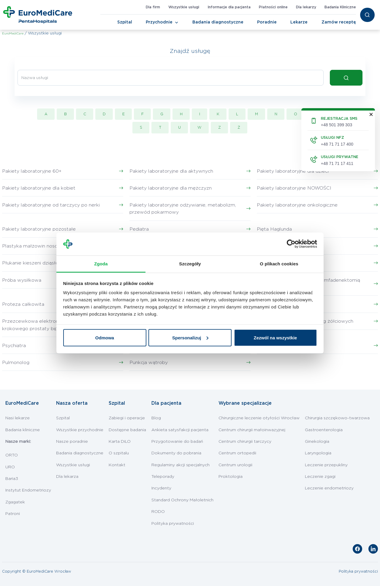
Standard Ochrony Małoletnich (182, 500)
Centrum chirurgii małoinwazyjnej (251, 430)
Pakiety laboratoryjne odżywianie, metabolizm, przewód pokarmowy (182, 209)
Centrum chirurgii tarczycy (244, 442)
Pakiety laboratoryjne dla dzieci (293, 171)
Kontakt (117, 465)
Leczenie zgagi (320, 477)
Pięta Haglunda (274, 229)
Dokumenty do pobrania (176, 453)
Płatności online (273, 7)
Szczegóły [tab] (190, 263)
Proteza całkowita (23, 304)
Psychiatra (14, 345)
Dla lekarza (67, 477)
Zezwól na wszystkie (275, 337)
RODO (158, 512)
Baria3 (11, 479)
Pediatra (139, 229)
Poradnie (267, 22)
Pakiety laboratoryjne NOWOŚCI (294, 188)
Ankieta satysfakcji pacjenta (179, 430)
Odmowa (104, 337)
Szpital (124, 22)
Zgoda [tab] (101, 263)
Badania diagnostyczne (217, 22)
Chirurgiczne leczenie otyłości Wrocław (259, 418)
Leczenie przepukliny (326, 465)
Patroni (12, 514)
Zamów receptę (339, 22)
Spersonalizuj (190, 337)
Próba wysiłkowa (21, 280)
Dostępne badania (127, 430)
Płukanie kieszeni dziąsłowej (34, 263)
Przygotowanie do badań (177, 442)
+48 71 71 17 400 (337, 144)
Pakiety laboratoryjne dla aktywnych (171, 171)
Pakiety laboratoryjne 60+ (31, 171)
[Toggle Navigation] (177, 23)
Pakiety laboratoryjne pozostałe (39, 229)
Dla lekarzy (306, 7)
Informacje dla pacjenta (229, 7)
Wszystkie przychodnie (79, 430)
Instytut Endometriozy (28, 490)
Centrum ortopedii (237, 453)
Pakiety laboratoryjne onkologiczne (297, 205)
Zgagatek (15, 502)
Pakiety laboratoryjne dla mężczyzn (170, 188)
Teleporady (162, 477)
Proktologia (230, 477)
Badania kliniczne (22, 430)
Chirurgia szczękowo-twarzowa (337, 418)
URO (10, 467)
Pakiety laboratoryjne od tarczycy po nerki (51, 205)
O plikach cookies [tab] (279, 263)
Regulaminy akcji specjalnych (180, 465)
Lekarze (299, 22)
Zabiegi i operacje (127, 418)
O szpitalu (119, 453)
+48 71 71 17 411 (337, 163)
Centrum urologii (235, 465)
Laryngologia (318, 453)
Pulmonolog (15, 362)
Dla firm (153, 7)
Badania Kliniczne (340, 7)
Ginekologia (317, 442)
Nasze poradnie (72, 442)
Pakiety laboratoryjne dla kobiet (38, 188)
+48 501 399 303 (336, 124)
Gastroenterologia (324, 430)
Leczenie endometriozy (329, 488)
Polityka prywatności (172, 524)
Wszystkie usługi (183, 7)
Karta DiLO (120, 442)
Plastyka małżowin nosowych (36, 246)
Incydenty (161, 488)
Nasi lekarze (17, 418)
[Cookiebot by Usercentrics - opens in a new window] (291, 244)
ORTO (11, 455)
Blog (156, 418)
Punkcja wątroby (148, 362)
